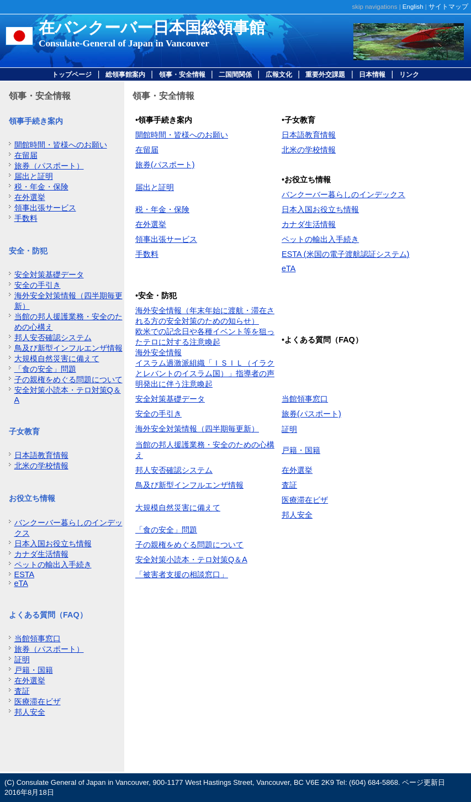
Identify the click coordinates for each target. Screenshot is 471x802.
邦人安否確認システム (53, 337)
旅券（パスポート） (49, 165)
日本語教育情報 (41, 455)
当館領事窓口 (37, 638)
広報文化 (279, 74)
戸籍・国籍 (33, 670)
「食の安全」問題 (45, 369)
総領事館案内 (125, 74)
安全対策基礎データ (49, 274)
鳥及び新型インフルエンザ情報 (68, 348)
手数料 (26, 218)
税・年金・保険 (41, 186)
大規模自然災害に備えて (56, 358)
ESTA (24, 574)
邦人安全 (29, 712)
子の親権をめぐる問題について (68, 379)
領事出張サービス (45, 207)
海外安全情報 (158, 352)
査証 (22, 691)
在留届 (26, 155)
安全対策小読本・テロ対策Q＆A (191, 559)
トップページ (72, 74)
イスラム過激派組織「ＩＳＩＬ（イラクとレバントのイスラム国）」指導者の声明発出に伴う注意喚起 (204, 373)
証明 (22, 659)
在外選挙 (29, 197)
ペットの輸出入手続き (53, 564)
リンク (409, 74)
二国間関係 (235, 74)
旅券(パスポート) (165, 164)
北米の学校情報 (41, 465)
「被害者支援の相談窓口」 (181, 574)
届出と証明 (33, 176)
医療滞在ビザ (37, 701)
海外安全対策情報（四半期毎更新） (197, 428)
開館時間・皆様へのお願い (60, 144)
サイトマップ (448, 6)
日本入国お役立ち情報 (53, 543)
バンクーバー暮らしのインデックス (343, 194)
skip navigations (375, 6)
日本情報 (372, 74)
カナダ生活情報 (41, 554)
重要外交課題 (325, 74)
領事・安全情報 (182, 74)
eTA (21, 583)
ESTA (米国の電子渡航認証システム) (345, 254)
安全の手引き (37, 285)
